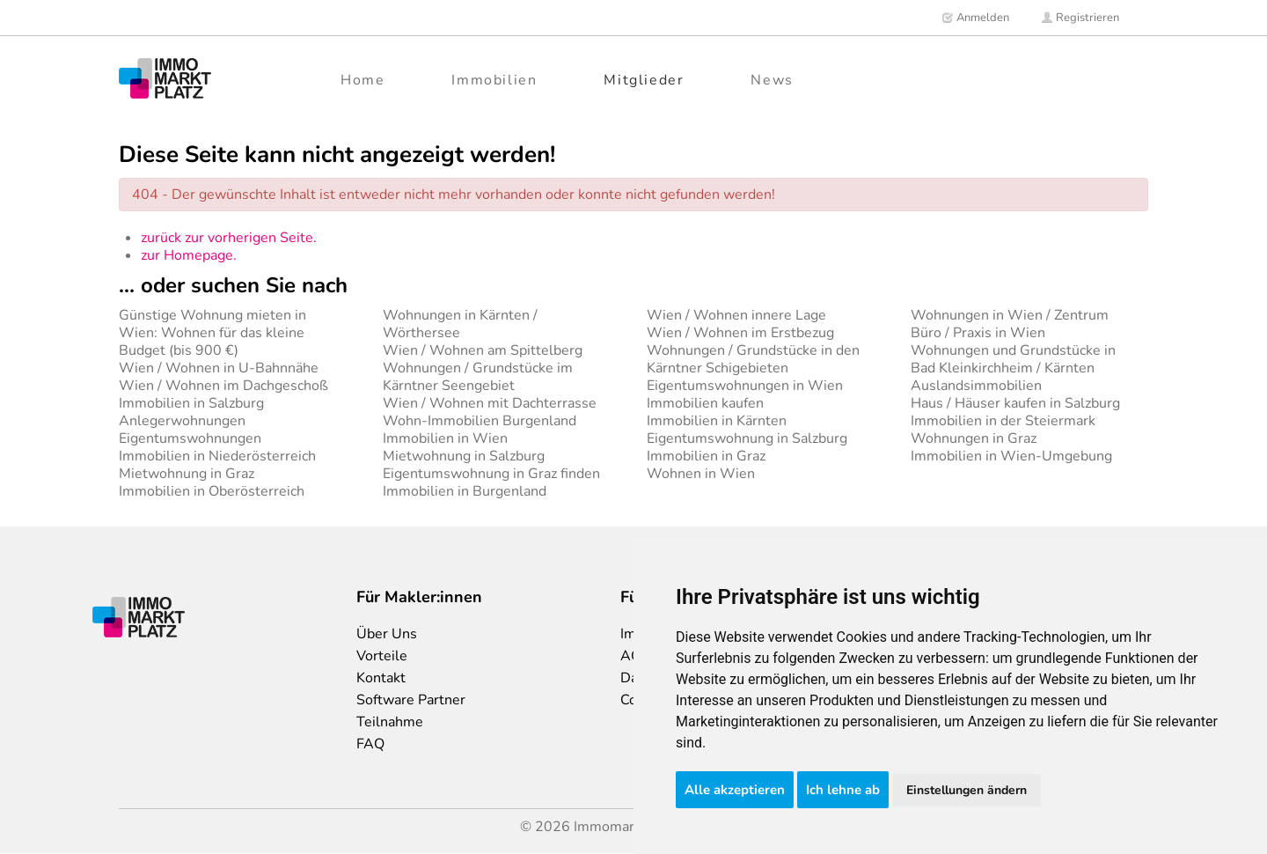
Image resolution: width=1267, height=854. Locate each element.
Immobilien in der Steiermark (1003, 421)
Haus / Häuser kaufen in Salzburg (1015, 403)
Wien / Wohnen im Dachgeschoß (223, 385)
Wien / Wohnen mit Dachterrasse (490, 403)
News (772, 80)
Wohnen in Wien (701, 473)
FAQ (370, 744)
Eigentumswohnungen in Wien (745, 385)
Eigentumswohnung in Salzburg (747, 438)
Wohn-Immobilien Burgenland (479, 421)
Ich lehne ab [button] (843, 790)
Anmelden (975, 18)
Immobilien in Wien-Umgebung (1011, 456)
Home (362, 80)
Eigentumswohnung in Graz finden (491, 473)
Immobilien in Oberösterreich (211, 491)
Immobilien (494, 80)
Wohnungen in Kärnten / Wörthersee (460, 324)
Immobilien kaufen (705, 403)
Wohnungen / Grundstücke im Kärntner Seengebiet (478, 376)
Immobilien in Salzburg (191, 403)
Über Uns (386, 634)
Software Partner (410, 700)
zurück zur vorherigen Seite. (229, 237)
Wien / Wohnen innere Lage (736, 315)
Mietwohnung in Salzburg (464, 456)
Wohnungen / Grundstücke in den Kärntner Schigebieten (753, 359)
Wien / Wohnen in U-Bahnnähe (219, 368)
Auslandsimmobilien (976, 385)
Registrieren (1080, 18)
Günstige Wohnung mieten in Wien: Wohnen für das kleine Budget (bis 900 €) (212, 333)
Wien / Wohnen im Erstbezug (740, 332)
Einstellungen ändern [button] (966, 790)
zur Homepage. (189, 255)
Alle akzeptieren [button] (735, 790)
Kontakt (381, 678)
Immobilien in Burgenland (464, 491)
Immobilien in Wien (445, 438)
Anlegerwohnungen (182, 421)
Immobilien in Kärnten (717, 421)
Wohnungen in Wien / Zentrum (1010, 315)
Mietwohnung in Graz (186, 473)
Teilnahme (389, 722)
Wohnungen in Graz (973, 438)
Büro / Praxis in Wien (978, 332)
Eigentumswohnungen (190, 438)
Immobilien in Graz (706, 456)
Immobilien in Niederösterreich (217, 456)
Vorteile (381, 656)
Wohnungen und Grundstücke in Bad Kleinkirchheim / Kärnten (1013, 359)
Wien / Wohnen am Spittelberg (482, 350)
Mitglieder (644, 80)
